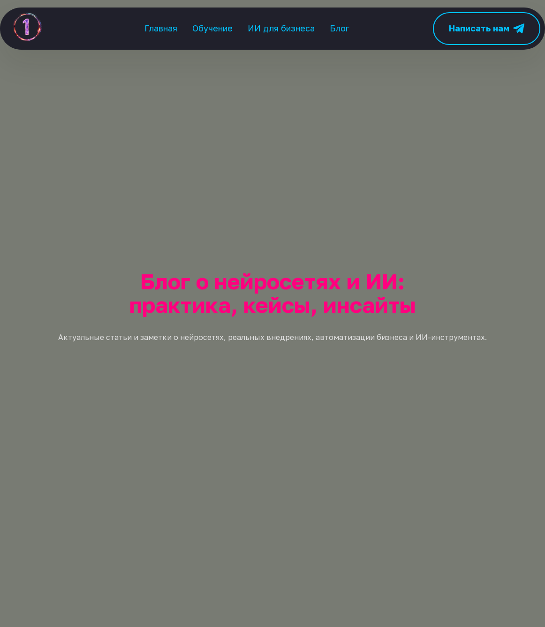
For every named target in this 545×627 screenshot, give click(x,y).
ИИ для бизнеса (281, 28)
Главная (160, 28)
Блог (339, 28)
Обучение (212, 28)
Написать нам (486, 28)
